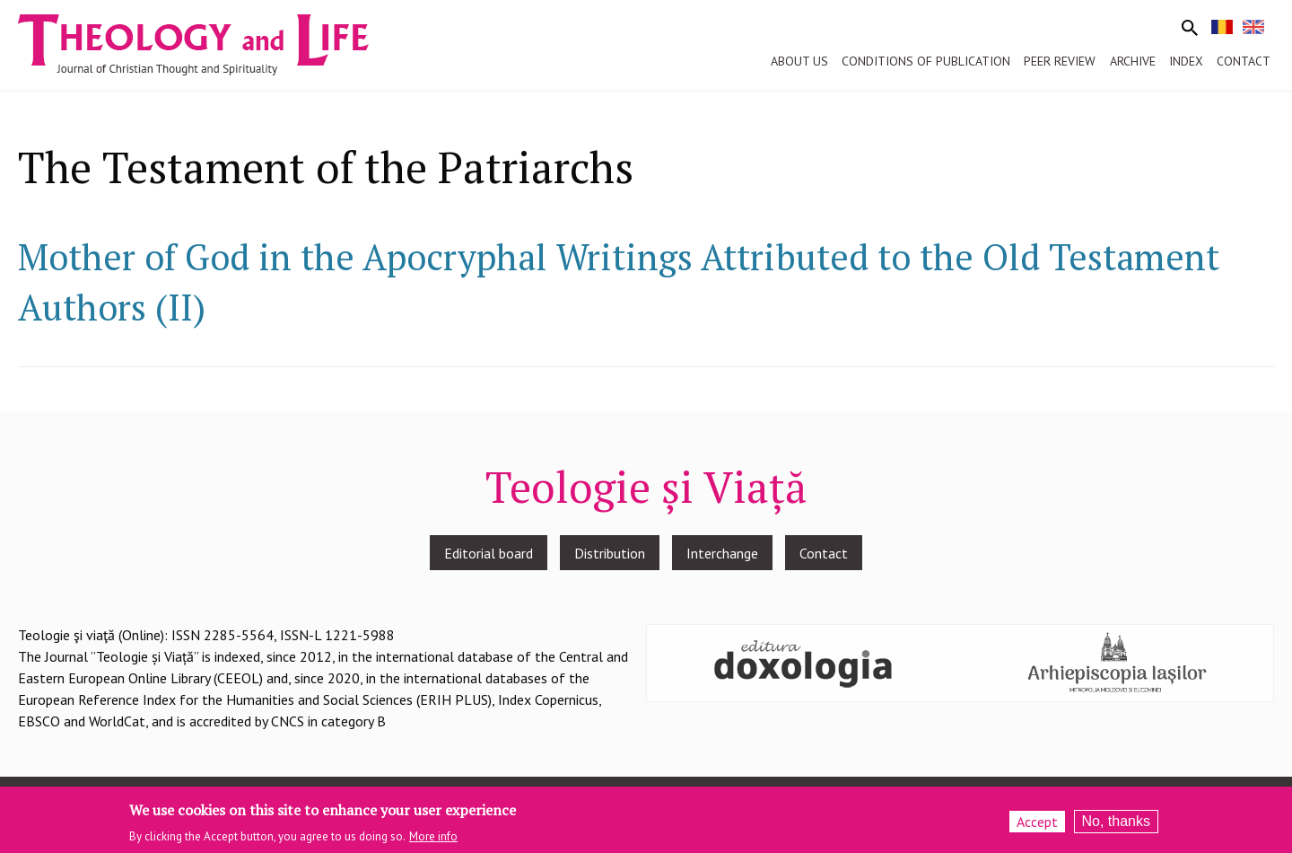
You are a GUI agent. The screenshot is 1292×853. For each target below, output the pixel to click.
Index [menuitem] (1186, 61)
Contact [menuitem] (1243, 61)
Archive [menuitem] (1133, 61)
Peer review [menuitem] (1060, 61)
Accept (1037, 822)
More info (433, 837)
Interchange (722, 553)
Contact (823, 553)
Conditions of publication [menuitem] (926, 61)
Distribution (609, 553)
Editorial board (488, 553)
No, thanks (1116, 822)
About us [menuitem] (799, 61)
